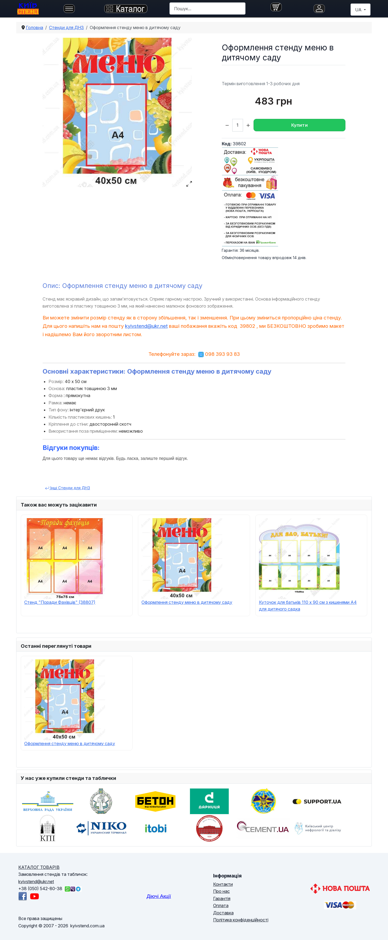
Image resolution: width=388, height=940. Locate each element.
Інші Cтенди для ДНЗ (67, 488)
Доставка (223, 912)
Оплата (220, 905)
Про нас (221, 891)
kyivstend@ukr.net (146, 326)
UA (359, 9)
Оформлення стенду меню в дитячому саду (186, 602)
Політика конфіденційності (240, 919)
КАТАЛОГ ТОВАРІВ (39, 867)
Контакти (223, 884)
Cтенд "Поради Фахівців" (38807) (59, 602)
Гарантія (221, 898)
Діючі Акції (159, 896)
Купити (299, 125)
